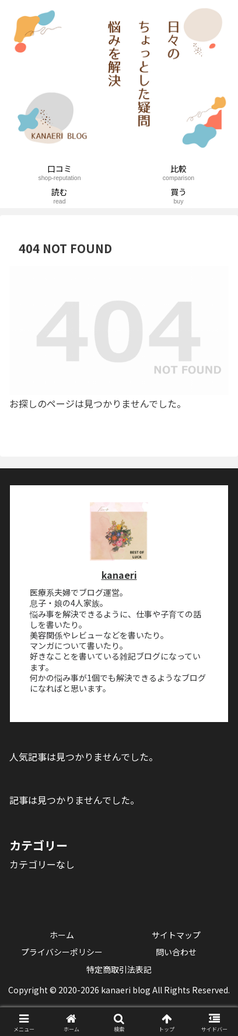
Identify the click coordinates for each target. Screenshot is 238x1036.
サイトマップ (176, 935)
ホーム (62, 935)
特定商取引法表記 (119, 969)
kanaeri (119, 575)
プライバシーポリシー (62, 952)
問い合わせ (176, 952)
